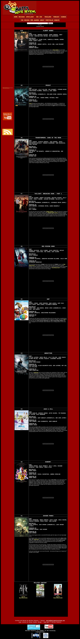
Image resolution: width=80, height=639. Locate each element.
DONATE (56, 20)
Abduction (36, 372)
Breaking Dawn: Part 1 (53, 212)
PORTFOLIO (49, 20)
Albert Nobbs (56, 49)
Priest (30, 103)
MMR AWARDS (34, 20)
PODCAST (56, 17)
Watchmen (36, 539)
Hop (65, 319)
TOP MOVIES (25, 20)
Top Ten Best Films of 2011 (23, 597)
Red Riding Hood (56, 267)
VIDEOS (63, 17)
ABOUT (42, 20)
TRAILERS (47, 17)
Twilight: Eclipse (49, 211)
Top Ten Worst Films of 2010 (57, 597)
